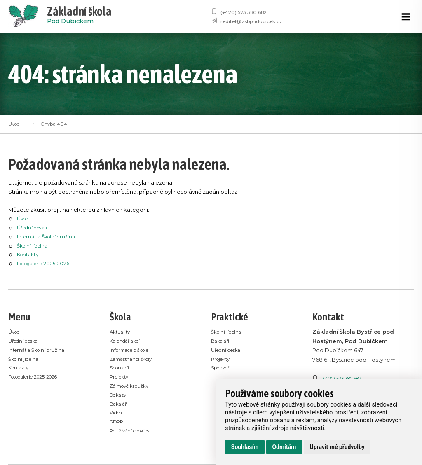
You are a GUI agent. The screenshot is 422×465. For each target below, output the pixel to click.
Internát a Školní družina (49, 236)
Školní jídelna (34, 245)
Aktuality (121, 331)
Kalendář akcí (128, 341)
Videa (117, 414)
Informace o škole (134, 350)
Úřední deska (35, 227)
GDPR (118, 423)
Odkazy (120, 396)
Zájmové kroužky (133, 386)
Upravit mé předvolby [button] (336, 447)
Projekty (121, 377)
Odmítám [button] (284, 447)
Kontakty (29, 254)
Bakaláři (120, 405)
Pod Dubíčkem (79, 16)
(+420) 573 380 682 (243, 12)
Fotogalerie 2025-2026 (47, 263)
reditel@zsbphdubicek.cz (251, 21)
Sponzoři (122, 368)
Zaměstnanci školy (134, 359)
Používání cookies (134, 432)
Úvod (14, 124)
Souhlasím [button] (245, 447)
